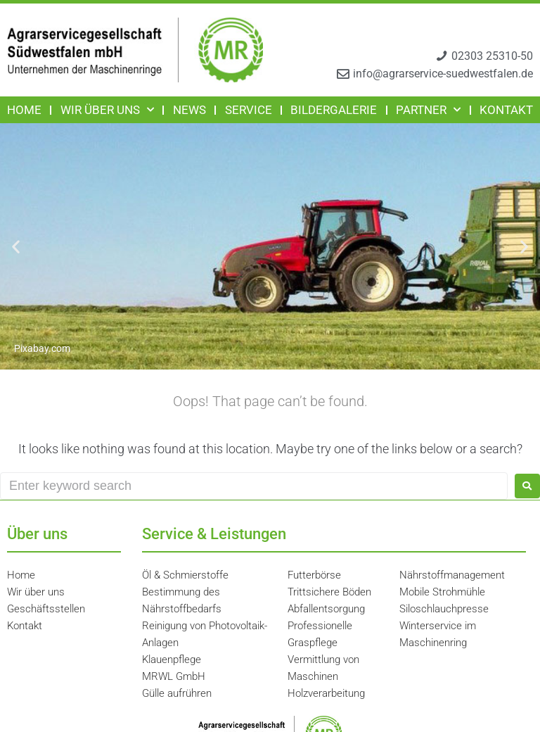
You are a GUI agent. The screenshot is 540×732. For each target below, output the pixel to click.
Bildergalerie (333, 110)
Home (24, 110)
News (189, 110)
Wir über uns (107, 110)
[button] (16, 246)
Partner (428, 110)
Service (248, 110)
